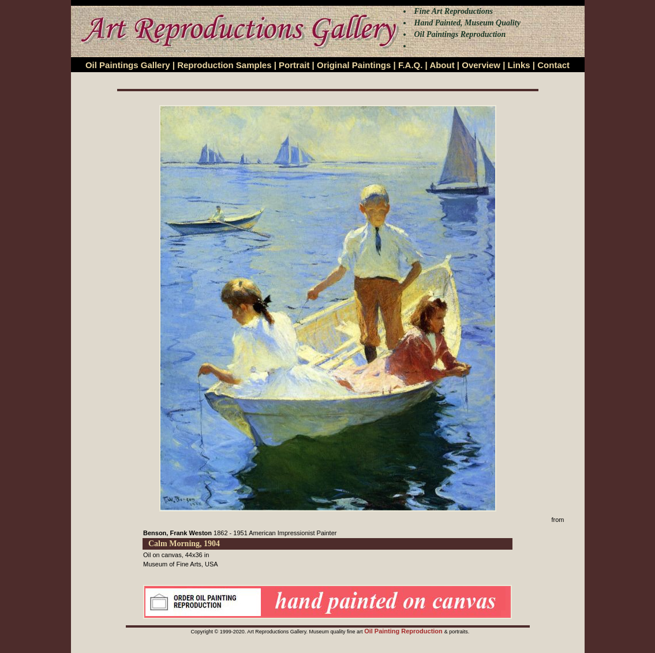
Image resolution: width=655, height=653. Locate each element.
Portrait (294, 65)
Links (519, 65)
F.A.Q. (410, 65)
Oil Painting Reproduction (404, 631)
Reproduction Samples (224, 65)
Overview (481, 65)
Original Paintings (354, 65)
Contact (553, 65)
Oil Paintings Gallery (127, 65)
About (441, 65)
